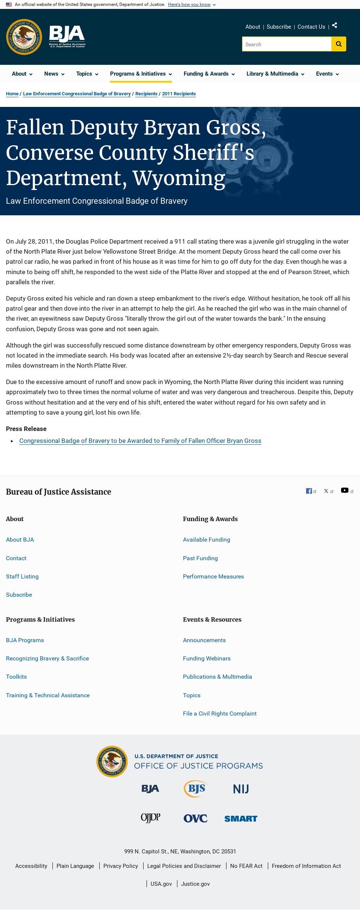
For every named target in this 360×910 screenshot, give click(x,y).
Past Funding (200, 557)
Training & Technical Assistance (48, 695)
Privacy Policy (120, 866)
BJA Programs (25, 639)
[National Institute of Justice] (241, 794)
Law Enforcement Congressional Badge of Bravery (77, 93)
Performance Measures (213, 576)
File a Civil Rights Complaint (220, 713)
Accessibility (31, 866)
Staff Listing (22, 576)
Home (12, 93)
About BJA (20, 539)
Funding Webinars (207, 658)
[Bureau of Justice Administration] (150, 794)
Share (340, 27)
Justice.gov (195, 884)
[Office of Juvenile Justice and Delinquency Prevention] (150, 824)
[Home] (67, 37)
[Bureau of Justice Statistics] (196, 799)
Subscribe (279, 26)
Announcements (204, 639)
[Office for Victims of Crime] (196, 823)
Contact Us (311, 26)
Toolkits (16, 676)
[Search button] (338, 44)
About (252, 26)
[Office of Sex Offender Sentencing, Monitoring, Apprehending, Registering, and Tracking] (241, 823)
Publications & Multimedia (217, 676)
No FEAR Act (246, 866)
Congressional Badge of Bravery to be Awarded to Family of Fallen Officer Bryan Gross (140, 440)
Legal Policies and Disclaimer (184, 866)
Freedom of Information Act (306, 866)
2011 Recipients (179, 93)
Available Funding (206, 539)
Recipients (146, 93)
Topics (191, 695)
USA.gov (161, 884)
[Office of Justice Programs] (24, 37)
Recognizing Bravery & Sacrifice (47, 658)
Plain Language (75, 866)
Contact (16, 557)
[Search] (287, 44)
